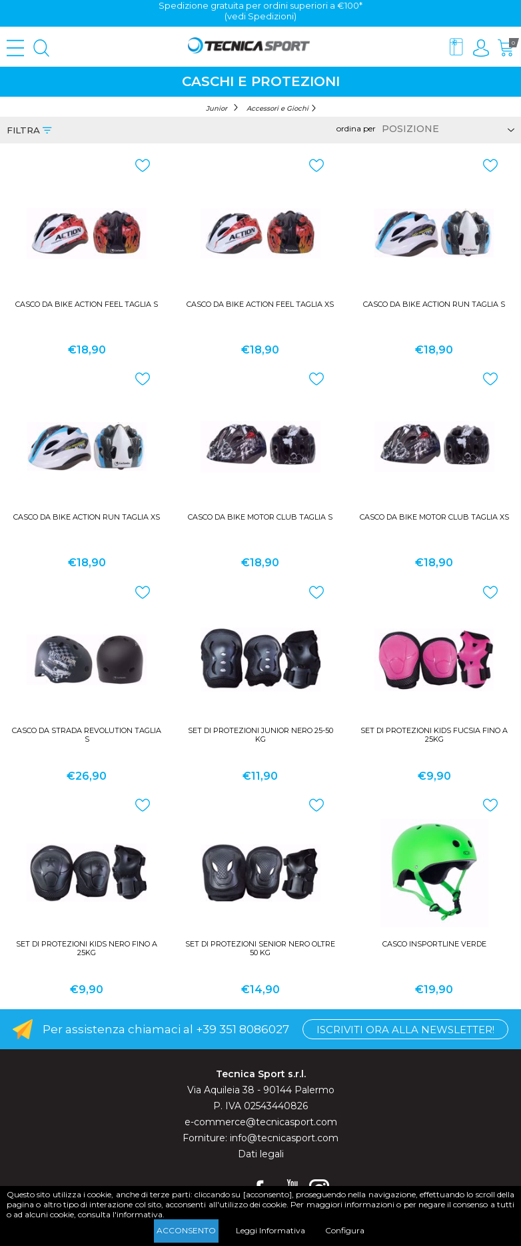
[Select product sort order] (446, 128)
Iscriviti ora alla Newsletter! (405, 1029)
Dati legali (261, 1154)
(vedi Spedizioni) (260, 16)
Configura (344, 1230)
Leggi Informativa (270, 1230)
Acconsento (186, 1230)
